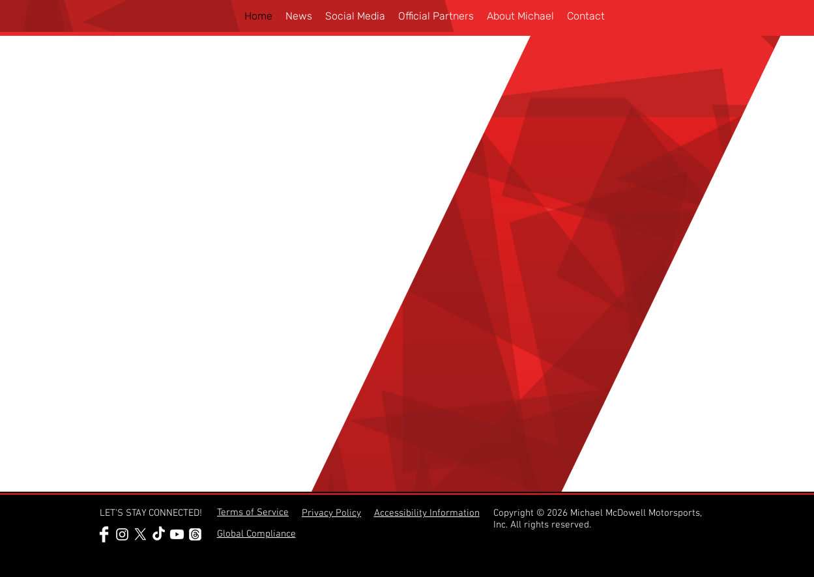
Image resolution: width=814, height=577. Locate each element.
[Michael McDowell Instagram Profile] (122, 534)
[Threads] (195, 534)
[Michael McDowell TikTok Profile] (159, 534)
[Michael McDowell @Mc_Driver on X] (140, 534)
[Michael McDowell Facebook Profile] (104, 534)
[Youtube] (177, 534)
